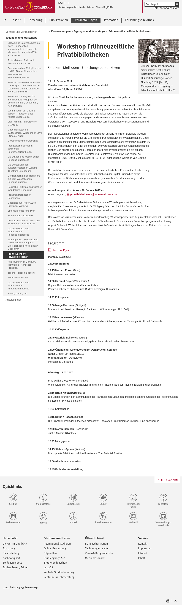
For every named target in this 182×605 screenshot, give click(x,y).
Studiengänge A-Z (54, 558)
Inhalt (141, 558)
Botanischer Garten (96, 543)
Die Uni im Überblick (15, 543)
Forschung (9, 548)
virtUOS (48, 567)
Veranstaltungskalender (99, 553)
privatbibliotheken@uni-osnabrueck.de (93, 194)
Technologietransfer (97, 548)
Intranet (142, 553)
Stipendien (50, 553)
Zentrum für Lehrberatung (59, 577)
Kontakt (142, 543)
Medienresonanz (95, 558)
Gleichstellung (11, 553)
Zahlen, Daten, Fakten (15, 567)
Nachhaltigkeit (11, 558)
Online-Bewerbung (55, 548)
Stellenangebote (12, 562)
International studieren (57, 543)
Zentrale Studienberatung (59, 572)
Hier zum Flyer (60, 250)
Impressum (144, 548)
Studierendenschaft (55, 562)
